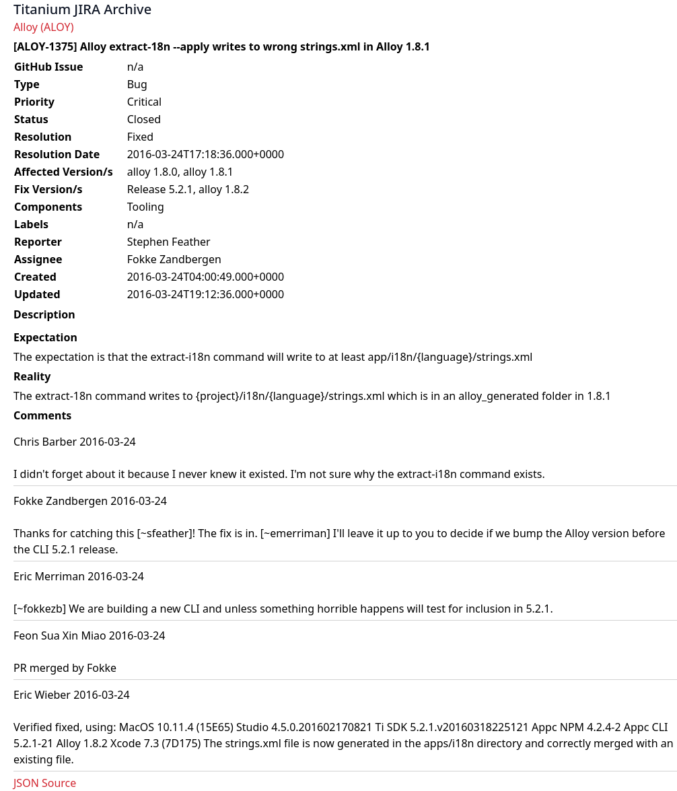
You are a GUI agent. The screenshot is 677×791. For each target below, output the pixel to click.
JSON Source (44, 783)
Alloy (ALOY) (43, 27)
